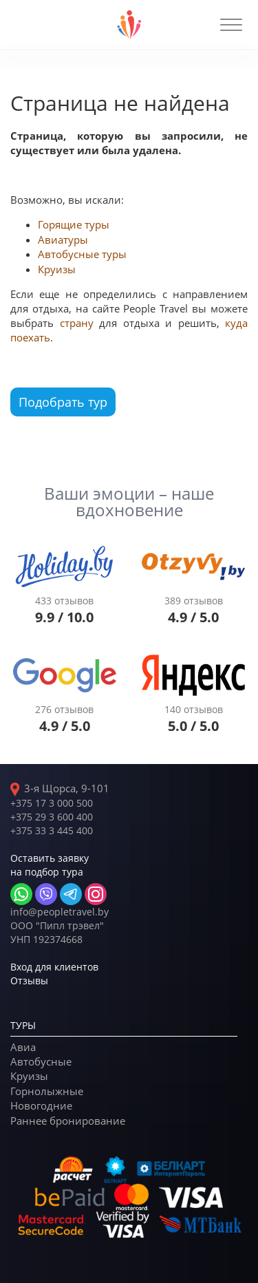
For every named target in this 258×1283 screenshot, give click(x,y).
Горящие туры (73, 224)
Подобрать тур (63, 402)
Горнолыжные (46, 1091)
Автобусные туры (82, 254)
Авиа (23, 1047)
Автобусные (41, 1061)
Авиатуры (63, 239)
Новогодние (41, 1105)
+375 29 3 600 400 (51, 816)
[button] (231, 24)
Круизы (57, 269)
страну (77, 323)
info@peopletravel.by (59, 911)
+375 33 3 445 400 (51, 830)
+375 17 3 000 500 (51, 802)
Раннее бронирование (67, 1120)
